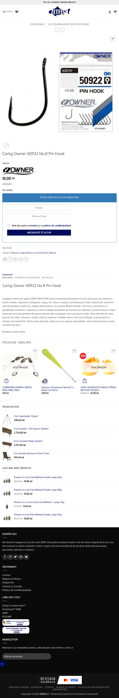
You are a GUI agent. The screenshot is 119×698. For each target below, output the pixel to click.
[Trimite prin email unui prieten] (20, 259)
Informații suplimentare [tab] (27, 277)
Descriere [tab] (7, 277)
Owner (5, 163)
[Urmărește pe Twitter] (15, 557)
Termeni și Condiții (12, 586)
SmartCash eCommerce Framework (80, 694)
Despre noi (37, 687)
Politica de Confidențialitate (16, 590)
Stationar (37, 24)
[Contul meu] (109, 11)
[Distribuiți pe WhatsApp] (5, 259)
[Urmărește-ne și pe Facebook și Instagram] (10, 557)
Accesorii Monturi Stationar (68, 24)
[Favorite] (16, 11)
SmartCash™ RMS (11, 609)
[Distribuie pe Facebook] (10, 259)
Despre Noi (8, 582)
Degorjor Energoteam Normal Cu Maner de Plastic (57, 388)
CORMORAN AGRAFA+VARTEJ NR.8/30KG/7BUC (17, 388)
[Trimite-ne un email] (20, 557)
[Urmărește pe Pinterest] (26, 557)
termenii (33, 225)
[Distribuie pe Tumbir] (26, 259)
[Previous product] (62, 29)
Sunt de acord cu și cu (39, 225)
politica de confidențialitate (57, 225)
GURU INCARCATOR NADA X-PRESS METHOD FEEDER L (98, 388)
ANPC (5, 612)
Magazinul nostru (19, 687)
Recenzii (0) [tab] (47, 277)
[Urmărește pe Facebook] (5, 557)
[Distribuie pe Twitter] (15, 259)
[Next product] (56, 29)
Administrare (60, 689)
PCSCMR (6, 616)
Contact (6, 575)
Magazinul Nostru (11, 578)
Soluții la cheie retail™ (13, 605)
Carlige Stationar (26, 253)
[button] (7, 11)
